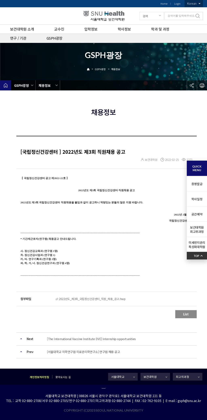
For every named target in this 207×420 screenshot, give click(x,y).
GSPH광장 (54, 38)
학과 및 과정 (160, 29)
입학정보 (90, 29)
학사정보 (124, 29)
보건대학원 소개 (22, 29)
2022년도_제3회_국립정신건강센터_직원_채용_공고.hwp (92, 299)
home (5, 85)
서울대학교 (117, 377)
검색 (145, 16)
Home (164, 3)
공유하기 (192, 85)
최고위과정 (182, 377)
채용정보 (115, 69)
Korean (191, 3)
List (186, 314)
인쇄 (202, 85)
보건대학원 (150, 377)
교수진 (59, 29)
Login (177, 3)
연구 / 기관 (18, 38)
